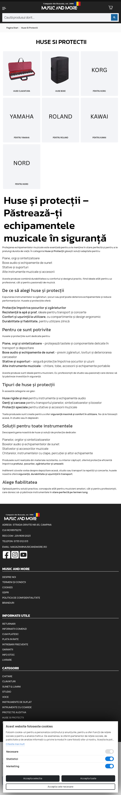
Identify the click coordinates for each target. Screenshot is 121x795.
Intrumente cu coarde (17, 707)
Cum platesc (10, 634)
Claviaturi (9, 681)
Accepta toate (88, 778)
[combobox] (60, 17)
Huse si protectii (13, 717)
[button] (10, 8)
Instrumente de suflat (17, 702)
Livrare (7, 659)
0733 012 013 (21, 541)
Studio (6, 691)
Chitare (7, 676)
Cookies (7, 587)
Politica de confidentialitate (21, 597)
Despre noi (9, 577)
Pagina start (12, 27)
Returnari (8, 623)
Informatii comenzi (14, 628)
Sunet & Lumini (11, 686)
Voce (5, 697)
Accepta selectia (32, 778)
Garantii (7, 649)
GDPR (5, 592)
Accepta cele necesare (60, 786)
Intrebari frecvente (15, 644)
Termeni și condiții (14, 582)
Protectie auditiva (14, 712)
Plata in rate (10, 639)
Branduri (8, 602)
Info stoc (8, 654)
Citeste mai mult (15, 744)
